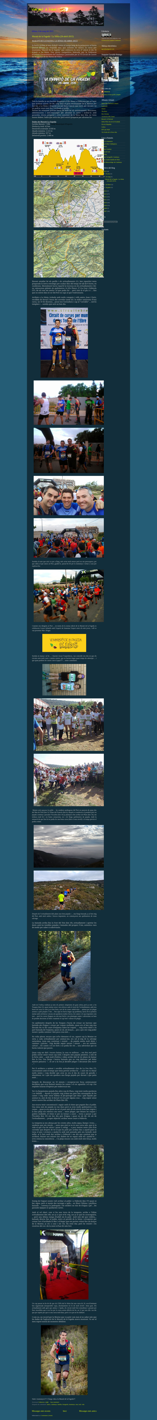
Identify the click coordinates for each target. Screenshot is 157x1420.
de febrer (108, 184)
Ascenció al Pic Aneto (108, 116)
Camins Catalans (107, 149)
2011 (105, 199)
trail (80, 1404)
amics (48, 1404)
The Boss (104, 111)
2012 (105, 197)
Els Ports (104, 146)
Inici (65, 1411)
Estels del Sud (106, 152)
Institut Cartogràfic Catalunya (110, 157)
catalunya (54, 1404)
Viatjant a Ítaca (43, 9)
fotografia (65, 1404)
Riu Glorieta (105, 114)
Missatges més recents (41, 1411)
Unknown (107, 91)
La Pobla (104, 154)
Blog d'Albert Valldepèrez (109, 144)
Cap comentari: (55, 1402)
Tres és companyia (107, 141)
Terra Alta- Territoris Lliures (110, 103)
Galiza (103, 127)
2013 (105, 194)
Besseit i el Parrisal (107, 119)
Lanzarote (104, 106)
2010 (105, 202)
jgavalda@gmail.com (108, 49)
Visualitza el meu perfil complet (111, 94)
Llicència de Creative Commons (111, 40)
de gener (108, 187)
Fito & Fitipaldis (106, 124)
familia (60, 1404)
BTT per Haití (106, 129)
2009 (105, 205)
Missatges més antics (88, 1411)
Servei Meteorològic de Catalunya (112, 162)
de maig (108, 177)
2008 (105, 208)
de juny (108, 174)
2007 (105, 211)
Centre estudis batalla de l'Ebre (111, 159)
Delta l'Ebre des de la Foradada (111, 122)
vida (83, 1404)
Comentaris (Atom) (46, 1415)
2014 (105, 191)
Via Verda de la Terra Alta (109, 132)
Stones (103, 109)
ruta (77, 1404)
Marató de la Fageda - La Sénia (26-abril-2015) (53, 36)
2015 (105, 171)
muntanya (72, 1404)
